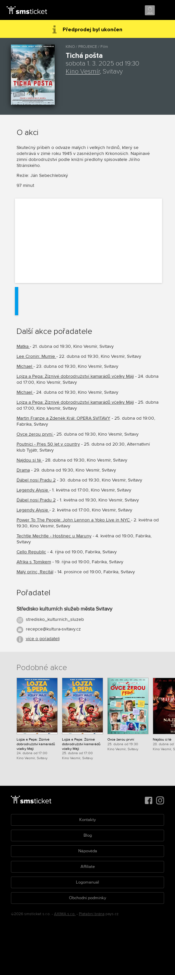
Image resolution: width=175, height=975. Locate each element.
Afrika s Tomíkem (34, 562)
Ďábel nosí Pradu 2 (36, 480)
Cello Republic (31, 552)
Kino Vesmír (83, 71)
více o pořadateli (43, 638)
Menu (164, 10)
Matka (23, 346)
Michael (25, 366)
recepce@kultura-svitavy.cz (53, 629)
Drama (23, 470)
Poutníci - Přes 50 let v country (48, 444)
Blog (88, 835)
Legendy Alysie (33, 490)
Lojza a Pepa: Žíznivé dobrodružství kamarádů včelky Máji (75, 376)
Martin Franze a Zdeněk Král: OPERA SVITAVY (63, 418)
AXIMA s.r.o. (65, 913)
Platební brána (91, 913)
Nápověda (87, 851)
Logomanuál (87, 882)
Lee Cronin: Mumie (36, 356)
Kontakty (87, 819)
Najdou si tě (29, 460)
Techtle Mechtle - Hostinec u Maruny (54, 536)
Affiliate (88, 866)
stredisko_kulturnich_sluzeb (55, 619)
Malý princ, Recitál (35, 572)
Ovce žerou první (35, 434)
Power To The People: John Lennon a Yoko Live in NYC (74, 520)
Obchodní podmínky (87, 898)
